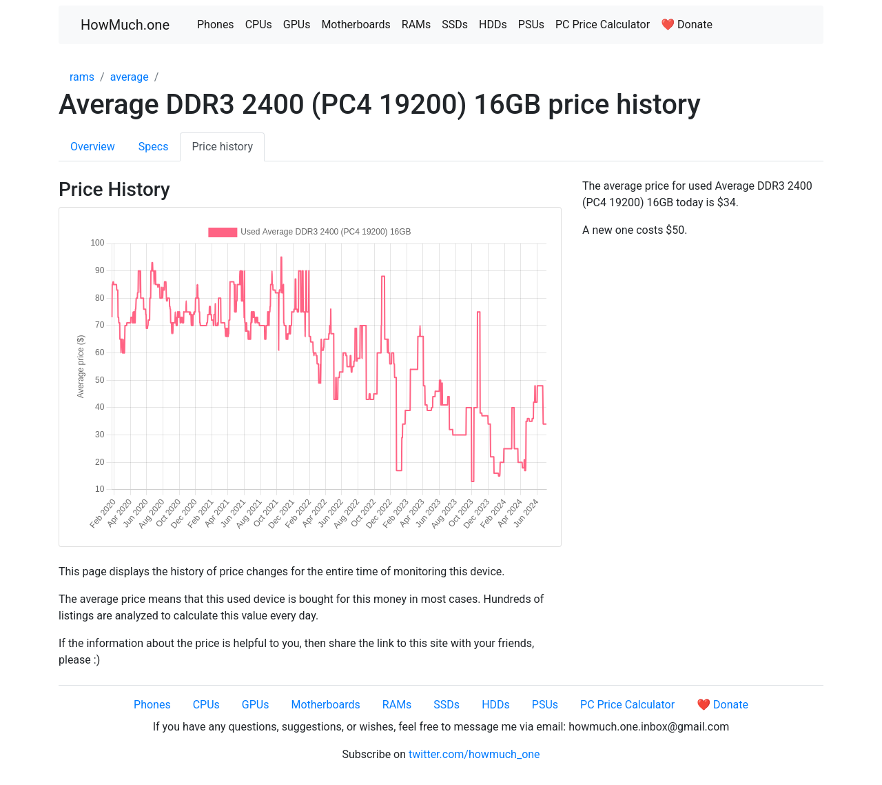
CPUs (258, 24)
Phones (215, 24)
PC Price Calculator (602, 24)
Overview (92, 146)
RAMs (416, 24)
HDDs (493, 24)
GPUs (297, 24)
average (129, 76)
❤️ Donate (686, 24)
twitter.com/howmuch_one (474, 754)
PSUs (531, 24)
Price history (222, 146)
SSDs (455, 24)
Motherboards (355, 24)
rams (82, 76)
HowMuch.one (125, 25)
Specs (154, 146)
